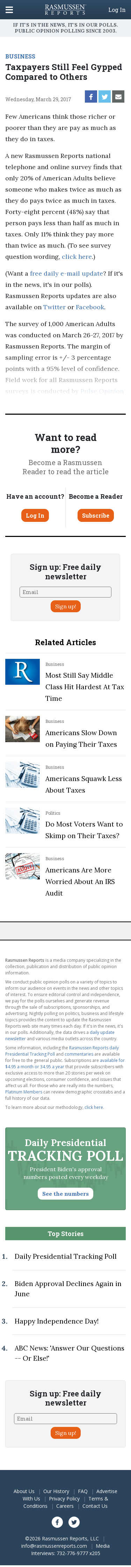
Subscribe (95, 515)
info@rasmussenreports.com (54, 1545)
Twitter (54, 307)
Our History (56, 1491)
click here (77, 257)
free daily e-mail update (66, 273)
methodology (84, 402)
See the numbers (65, 1193)
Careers (65, 1506)
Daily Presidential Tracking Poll (66, 1256)
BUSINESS (20, 56)
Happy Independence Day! (57, 1321)
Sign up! (65, 606)
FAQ (83, 1491)
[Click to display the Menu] (9, 9)
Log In (117, 10)
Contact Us (95, 1506)
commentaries (79, 1054)
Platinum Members (23, 1092)
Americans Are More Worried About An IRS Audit (80, 881)
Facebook (90, 307)
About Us (24, 1491)
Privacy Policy (64, 1498)
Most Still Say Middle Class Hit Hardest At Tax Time (84, 687)
